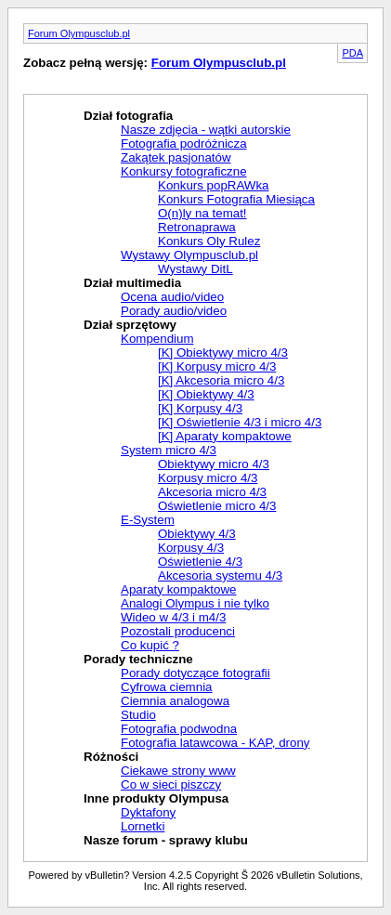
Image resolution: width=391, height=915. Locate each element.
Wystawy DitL (195, 269)
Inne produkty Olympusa (156, 798)
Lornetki (142, 826)
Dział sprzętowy (130, 325)
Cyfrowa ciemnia (167, 687)
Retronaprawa (197, 227)
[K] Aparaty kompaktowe (225, 436)
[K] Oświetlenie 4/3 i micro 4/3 (239, 422)
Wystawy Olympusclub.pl (189, 255)
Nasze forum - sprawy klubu (166, 840)
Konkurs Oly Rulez (209, 241)
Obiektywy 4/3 (197, 534)
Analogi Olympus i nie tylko (195, 603)
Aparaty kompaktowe (178, 589)
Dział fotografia (128, 116)
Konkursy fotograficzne (184, 171)
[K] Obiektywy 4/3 (206, 394)
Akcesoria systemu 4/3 (220, 575)
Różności (111, 757)
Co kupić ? (150, 645)
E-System (148, 520)
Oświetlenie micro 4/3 (217, 506)
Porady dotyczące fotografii (195, 673)
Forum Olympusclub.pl (79, 33)
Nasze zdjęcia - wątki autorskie (206, 130)
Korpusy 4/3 (191, 548)
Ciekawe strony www (178, 771)
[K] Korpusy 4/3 (200, 408)
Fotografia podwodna (179, 729)
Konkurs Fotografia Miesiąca (236, 199)
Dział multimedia (132, 283)
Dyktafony (148, 812)
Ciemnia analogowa (175, 701)
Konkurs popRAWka (213, 185)
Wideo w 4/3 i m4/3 (173, 617)
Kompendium (157, 339)
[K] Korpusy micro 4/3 (217, 366)
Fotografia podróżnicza (184, 143)
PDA (352, 53)
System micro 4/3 (168, 450)
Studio (138, 715)
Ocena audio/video (172, 297)
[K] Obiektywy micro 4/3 (223, 352)
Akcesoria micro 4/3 (212, 492)
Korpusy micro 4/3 (207, 478)
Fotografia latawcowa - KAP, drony (215, 743)
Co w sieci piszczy (171, 784)
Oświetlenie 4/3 (200, 562)
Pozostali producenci (178, 631)
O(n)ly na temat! (202, 213)
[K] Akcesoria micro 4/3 (221, 380)
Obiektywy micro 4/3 (213, 464)
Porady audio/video (174, 311)
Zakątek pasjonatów (176, 157)
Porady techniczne (138, 659)
